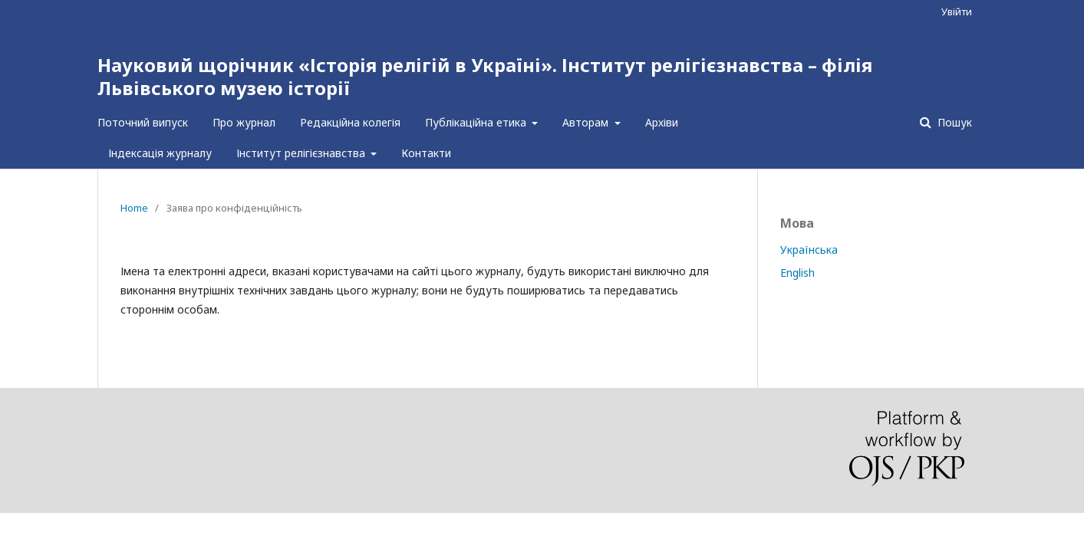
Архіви (661, 122)
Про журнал (244, 122)
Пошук (953, 122)
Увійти (956, 11)
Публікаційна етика (477, 122)
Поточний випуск (142, 122)
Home (134, 208)
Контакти (426, 153)
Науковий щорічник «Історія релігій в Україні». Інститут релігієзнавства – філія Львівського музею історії (484, 76)
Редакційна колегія (350, 122)
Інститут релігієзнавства (302, 153)
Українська (809, 249)
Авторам (586, 122)
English (797, 272)
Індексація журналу (160, 153)
